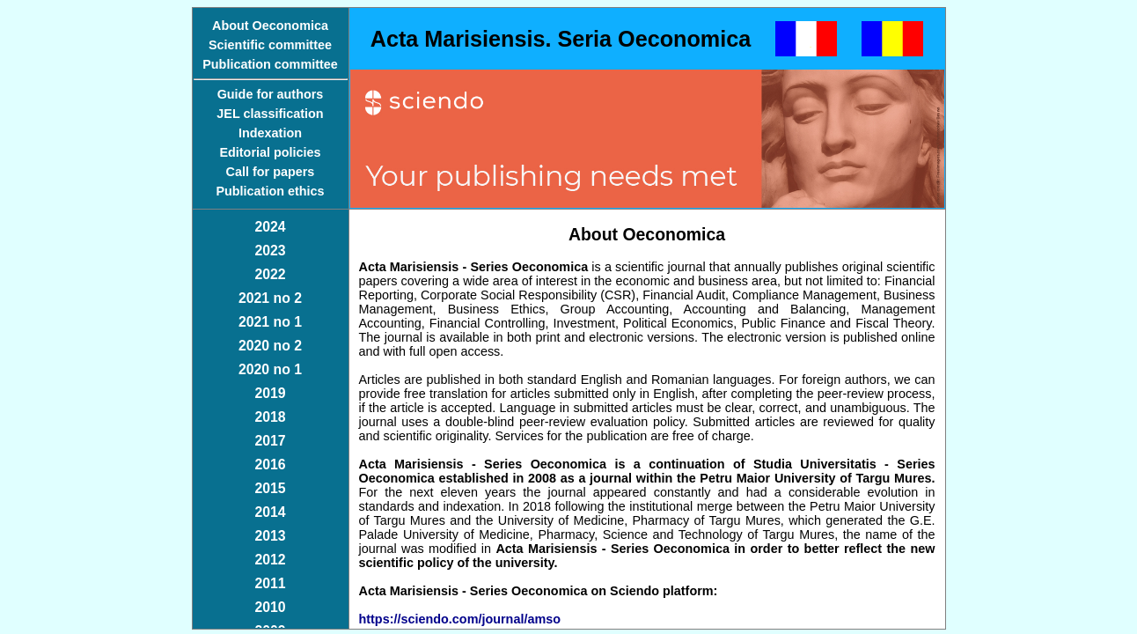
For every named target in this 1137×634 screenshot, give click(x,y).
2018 (269, 416)
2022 (269, 274)
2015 (269, 488)
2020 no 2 (270, 345)
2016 (269, 464)
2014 (269, 512)
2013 (269, 535)
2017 (269, 440)
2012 (269, 559)
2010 (269, 607)
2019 (269, 393)
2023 (269, 250)
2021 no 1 (270, 321)
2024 (269, 226)
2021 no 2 (270, 298)
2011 (269, 583)
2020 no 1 (270, 369)
